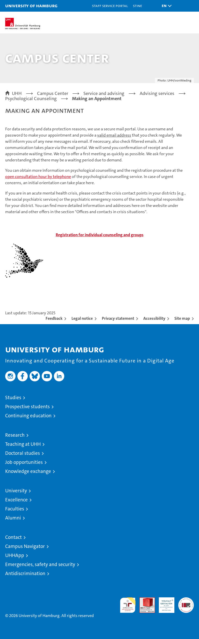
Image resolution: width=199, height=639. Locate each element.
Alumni (13, 518)
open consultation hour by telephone (38, 176)
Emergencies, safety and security (40, 564)
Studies (13, 397)
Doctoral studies (22, 453)
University (16, 490)
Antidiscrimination (25, 573)
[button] (165, 6)
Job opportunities (24, 462)
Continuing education (28, 415)
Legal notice (82, 318)
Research (15, 435)
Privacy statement (118, 318)
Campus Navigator (25, 546)
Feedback (54, 318)
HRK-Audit (164, 602)
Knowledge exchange (28, 471)
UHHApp (14, 555)
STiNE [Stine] (137, 5)
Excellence (16, 499)
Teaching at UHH (23, 444)
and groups (100, 234)
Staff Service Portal (110, 5)
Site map (182, 318)
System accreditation (186, 602)
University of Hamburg (31, 5)
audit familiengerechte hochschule (128, 605)
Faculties (14, 509)
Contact (13, 537)
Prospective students (27, 406)
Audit (144, 600)
